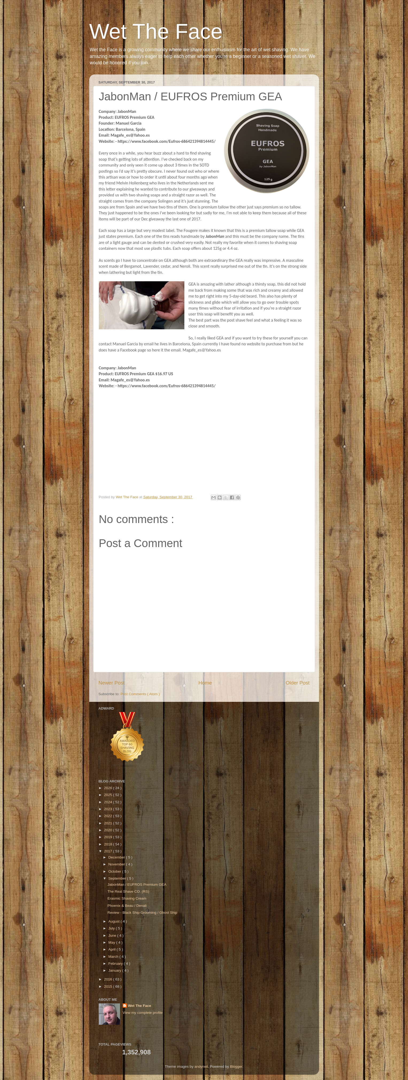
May (112, 942)
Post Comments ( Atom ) (140, 694)
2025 (108, 795)
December (117, 857)
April (112, 949)
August (114, 921)
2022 (108, 816)
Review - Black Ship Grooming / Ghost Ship (142, 913)
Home (205, 683)
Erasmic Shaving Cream (126, 898)
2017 (108, 851)
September (117, 878)
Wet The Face (156, 31)
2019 (108, 837)
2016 (108, 979)
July (112, 928)
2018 (108, 844)
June (112, 935)
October (115, 871)
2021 (108, 823)
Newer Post (112, 683)
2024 (108, 802)
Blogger (236, 1067)
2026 (108, 788)
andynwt (201, 1067)
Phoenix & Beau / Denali (126, 906)
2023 (108, 809)
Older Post (297, 683)
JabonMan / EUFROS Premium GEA (136, 885)
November (117, 864)
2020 (108, 830)
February (116, 964)
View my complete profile (143, 1013)
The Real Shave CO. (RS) (128, 891)
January (115, 970)
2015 (108, 986)
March (113, 957)
